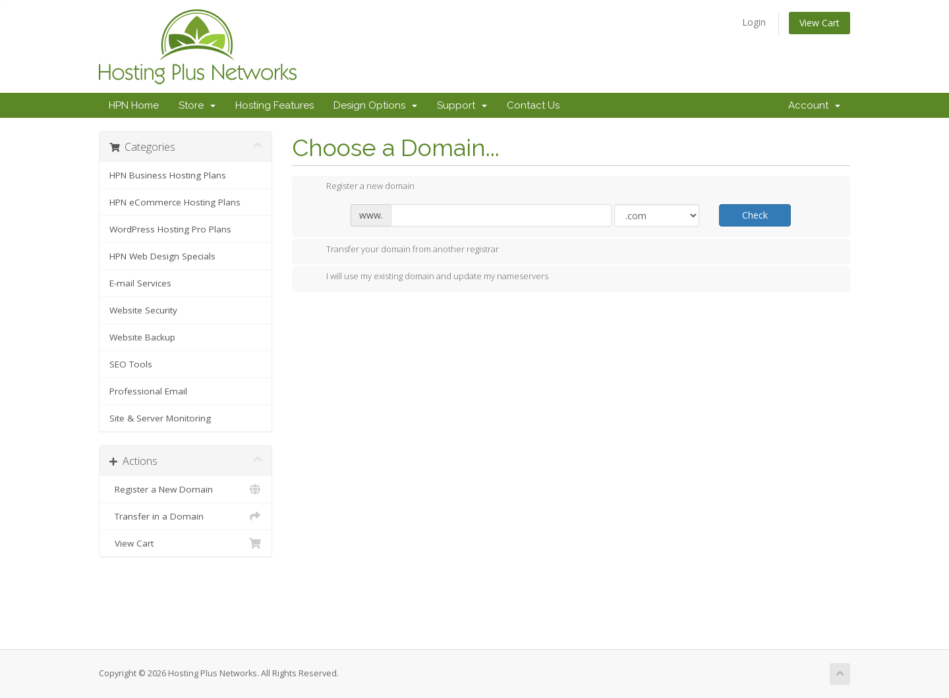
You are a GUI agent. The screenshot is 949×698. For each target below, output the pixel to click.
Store (197, 105)
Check (755, 215)
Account (814, 105)
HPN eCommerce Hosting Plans (175, 202)
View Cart (819, 22)
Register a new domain (360, 187)
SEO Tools (130, 364)
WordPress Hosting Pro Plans (170, 229)
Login (754, 22)
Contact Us (533, 105)
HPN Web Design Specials (162, 256)
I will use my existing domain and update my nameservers (426, 277)
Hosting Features (274, 105)
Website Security (143, 310)
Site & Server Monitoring (160, 418)
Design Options (375, 105)
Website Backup (142, 337)
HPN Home (134, 105)
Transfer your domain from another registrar (402, 250)
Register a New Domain (185, 489)
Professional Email (148, 391)
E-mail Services (140, 283)
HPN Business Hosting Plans (167, 175)
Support (462, 105)
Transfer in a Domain (185, 516)
